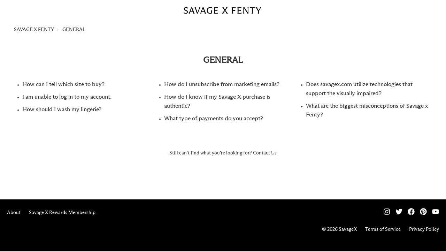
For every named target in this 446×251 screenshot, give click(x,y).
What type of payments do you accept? (213, 119)
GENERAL (73, 29)
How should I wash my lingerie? (61, 110)
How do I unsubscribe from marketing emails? (221, 85)
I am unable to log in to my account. (67, 97)
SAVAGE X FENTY (34, 29)
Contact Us (265, 153)
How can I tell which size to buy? (63, 85)
